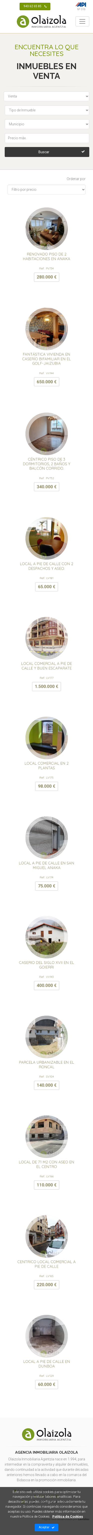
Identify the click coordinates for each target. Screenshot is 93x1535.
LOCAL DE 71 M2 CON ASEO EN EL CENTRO (46, 1160)
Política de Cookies (67, 1516)
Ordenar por (76, 179)
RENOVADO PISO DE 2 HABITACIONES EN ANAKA (47, 252)
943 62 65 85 (35, 6)
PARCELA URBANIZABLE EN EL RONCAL (46, 1061)
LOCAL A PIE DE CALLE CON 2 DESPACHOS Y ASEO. (46, 562)
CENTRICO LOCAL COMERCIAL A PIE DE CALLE (46, 1260)
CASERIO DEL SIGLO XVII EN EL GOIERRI (46, 961)
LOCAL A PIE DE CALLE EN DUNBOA (46, 1360)
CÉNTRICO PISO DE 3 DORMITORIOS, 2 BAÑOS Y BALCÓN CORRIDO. (47, 459)
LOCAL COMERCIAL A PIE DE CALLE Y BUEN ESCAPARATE (46, 662)
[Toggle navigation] (82, 21)
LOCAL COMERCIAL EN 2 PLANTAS (46, 762)
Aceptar (47, 1527)
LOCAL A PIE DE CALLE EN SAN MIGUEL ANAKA (46, 861)
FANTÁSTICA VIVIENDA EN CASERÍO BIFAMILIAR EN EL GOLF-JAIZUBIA (46, 354)
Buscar (61, 151)
